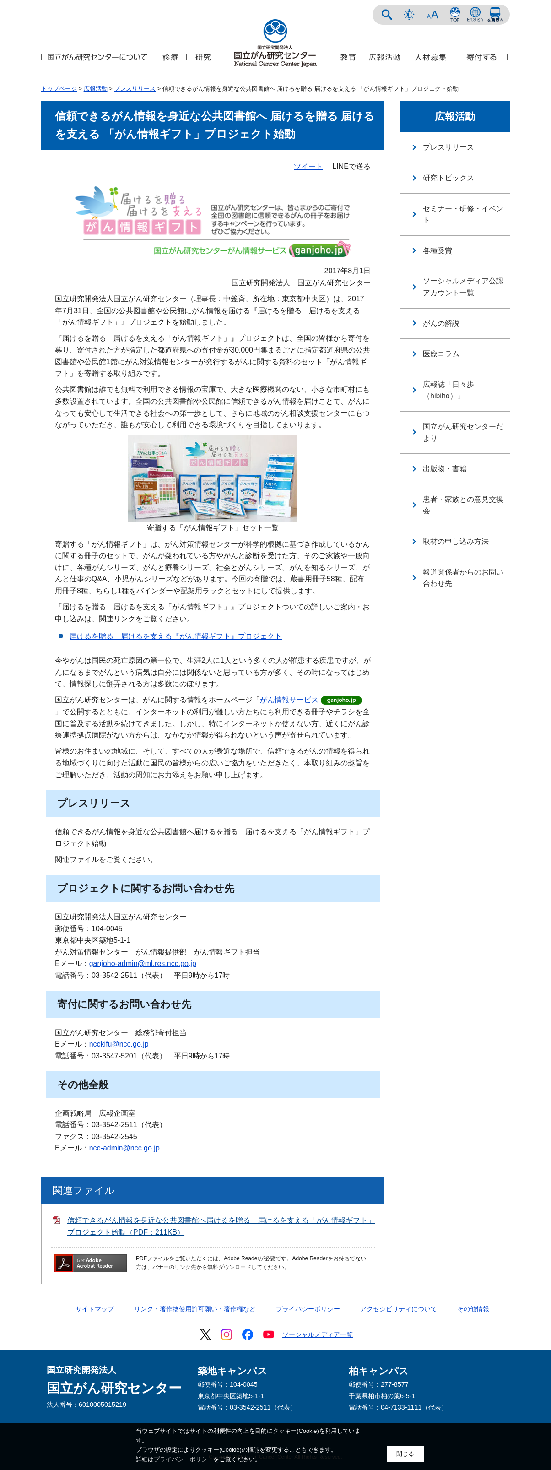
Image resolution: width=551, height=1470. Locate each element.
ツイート (308, 166)
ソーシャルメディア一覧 (317, 1334)
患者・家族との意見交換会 (463, 505)
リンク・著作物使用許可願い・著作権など (195, 1309)
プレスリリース (135, 88)
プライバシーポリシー (308, 1309)
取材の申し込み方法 (456, 541)
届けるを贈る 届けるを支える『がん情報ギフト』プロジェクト (176, 636)
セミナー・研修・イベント (463, 214)
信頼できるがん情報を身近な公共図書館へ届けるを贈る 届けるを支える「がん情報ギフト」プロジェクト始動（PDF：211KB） (221, 1226)
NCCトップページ (455, 15)
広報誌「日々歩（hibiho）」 (448, 390)
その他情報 (473, 1309)
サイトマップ (95, 1309)
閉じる (405, 1453)
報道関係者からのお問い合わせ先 (463, 578)
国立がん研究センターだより (463, 432)
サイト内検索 (387, 15)
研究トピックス (448, 178)
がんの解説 (441, 323)
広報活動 (96, 88)
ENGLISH (475, 15)
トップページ (59, 88)
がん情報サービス (289, 700)
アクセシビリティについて (398, 1309)
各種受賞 (437, 251)
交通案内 (495, 15)
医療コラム (441, 354)
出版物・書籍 (445, 468)
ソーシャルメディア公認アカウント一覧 (463, 287)
